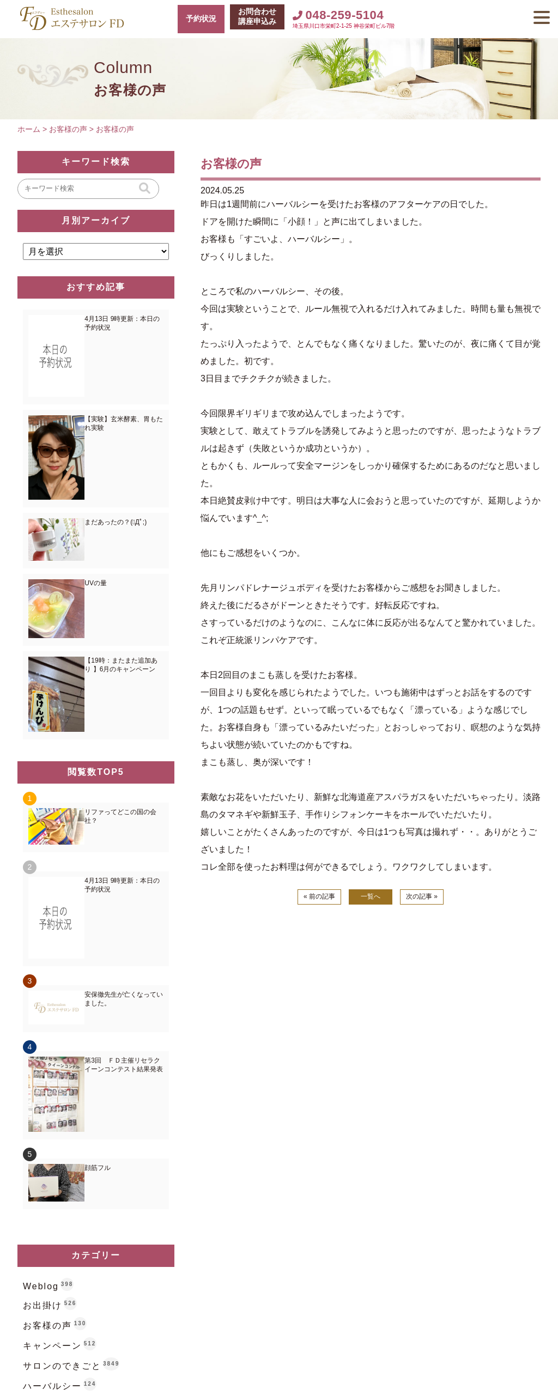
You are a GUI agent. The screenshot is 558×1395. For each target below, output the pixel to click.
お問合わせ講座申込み (257, 16)
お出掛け (42, 1305)
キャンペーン (52, 1345)
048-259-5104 (338, 15)
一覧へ (370, 896)
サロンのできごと (62, 1365)
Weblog (41, 1286)
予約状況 (201, 18)
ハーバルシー (52, 1386)
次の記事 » (422, 896)
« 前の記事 (319, 896)
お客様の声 (47, 1325)
